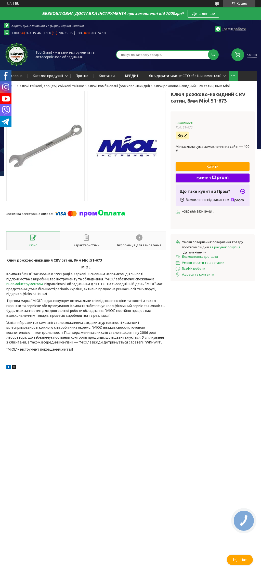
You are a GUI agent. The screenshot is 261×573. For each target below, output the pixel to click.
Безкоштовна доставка (200, 257)
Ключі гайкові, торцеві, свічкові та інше (52, 86)
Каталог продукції (48, 76)
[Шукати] (213, 54)
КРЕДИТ (132, 76)
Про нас (82, 76)
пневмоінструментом (24, 284)
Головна (15, 76)
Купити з (213, 178)
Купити (212, 166)
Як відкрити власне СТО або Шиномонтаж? (185, 76)
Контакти (107, 76)
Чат (240, 559)
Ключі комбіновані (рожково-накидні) (119, 86)
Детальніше (203, 13)
